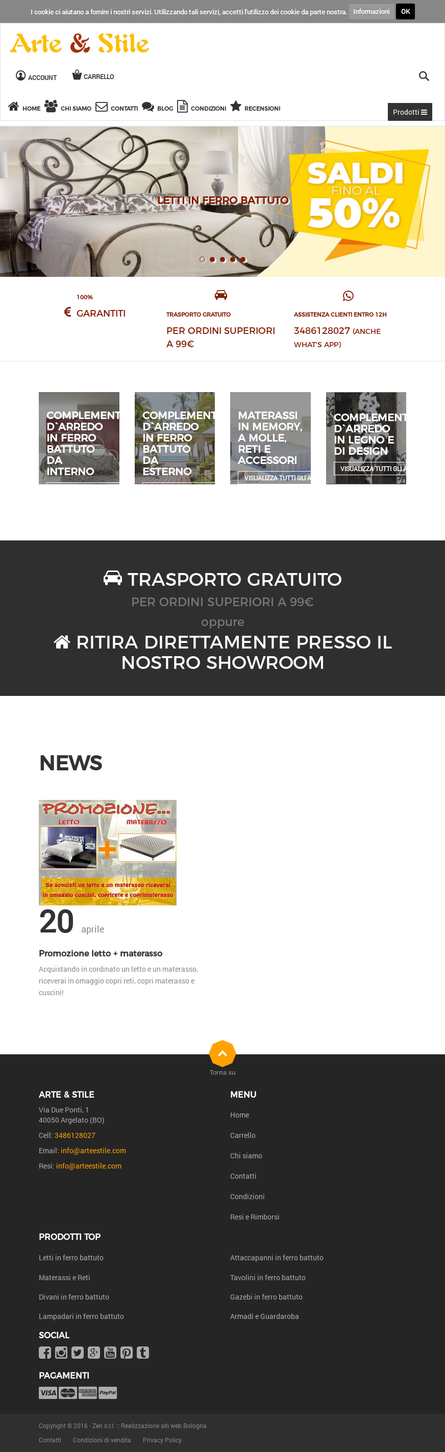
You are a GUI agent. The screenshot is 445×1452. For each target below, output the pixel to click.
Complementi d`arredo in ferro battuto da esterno (181, 443)
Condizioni (247, 1196)
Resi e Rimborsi (255, 1217)
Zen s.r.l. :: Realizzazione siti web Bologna (149, 1425)
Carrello (243, 1135)
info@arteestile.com (93, 1150)
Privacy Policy (162, 1440)
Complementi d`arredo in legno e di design (372, 434)
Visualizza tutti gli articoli (288, 478)
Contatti (243, 1176)
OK (405, 11)
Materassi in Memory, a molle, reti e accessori (270, 437)
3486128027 (322, 330)
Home (239, 1115)
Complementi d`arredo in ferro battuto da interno (85, 443)
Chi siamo (246, 1155)
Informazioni (371, 11)
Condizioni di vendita (102, 1440)
